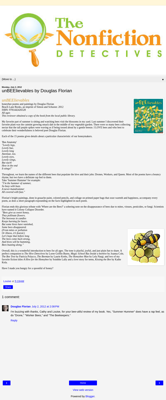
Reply (14, 320)
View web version (83, 389)
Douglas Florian (21, 306)
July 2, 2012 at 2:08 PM (45, 306)
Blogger (90, 396)
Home (83, 383)
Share (8, 287)
